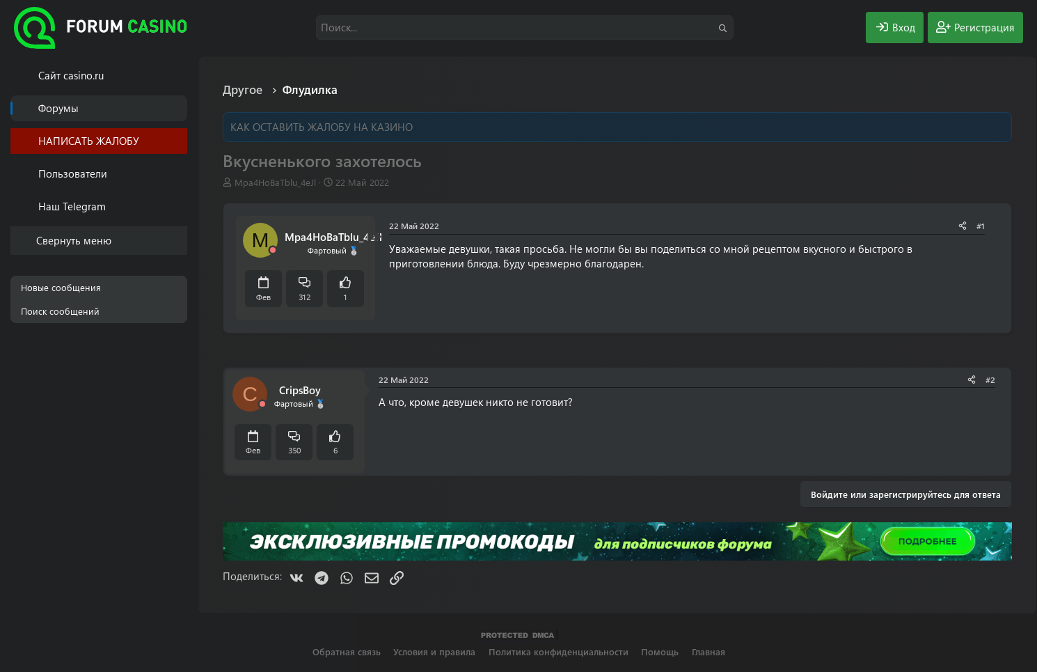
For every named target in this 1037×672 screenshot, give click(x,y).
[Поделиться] (962, 226)
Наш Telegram (72, 206)
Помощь (660, 651)
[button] (179, 174)
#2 (990, 379)
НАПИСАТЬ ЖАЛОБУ (88, 141)
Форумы (58, 108)
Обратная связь (346, 651)
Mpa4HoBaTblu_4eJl (275, 182)
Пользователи (72, 173)
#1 (980, 225)
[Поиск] (525, 27)
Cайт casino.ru (71, 75)
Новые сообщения (61, 287)
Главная (708, 651)
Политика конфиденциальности (558, 651)
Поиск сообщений (60, 311)
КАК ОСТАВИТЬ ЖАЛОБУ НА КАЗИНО (321, 127)
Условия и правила (434, 651)
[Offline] (273, 250)
